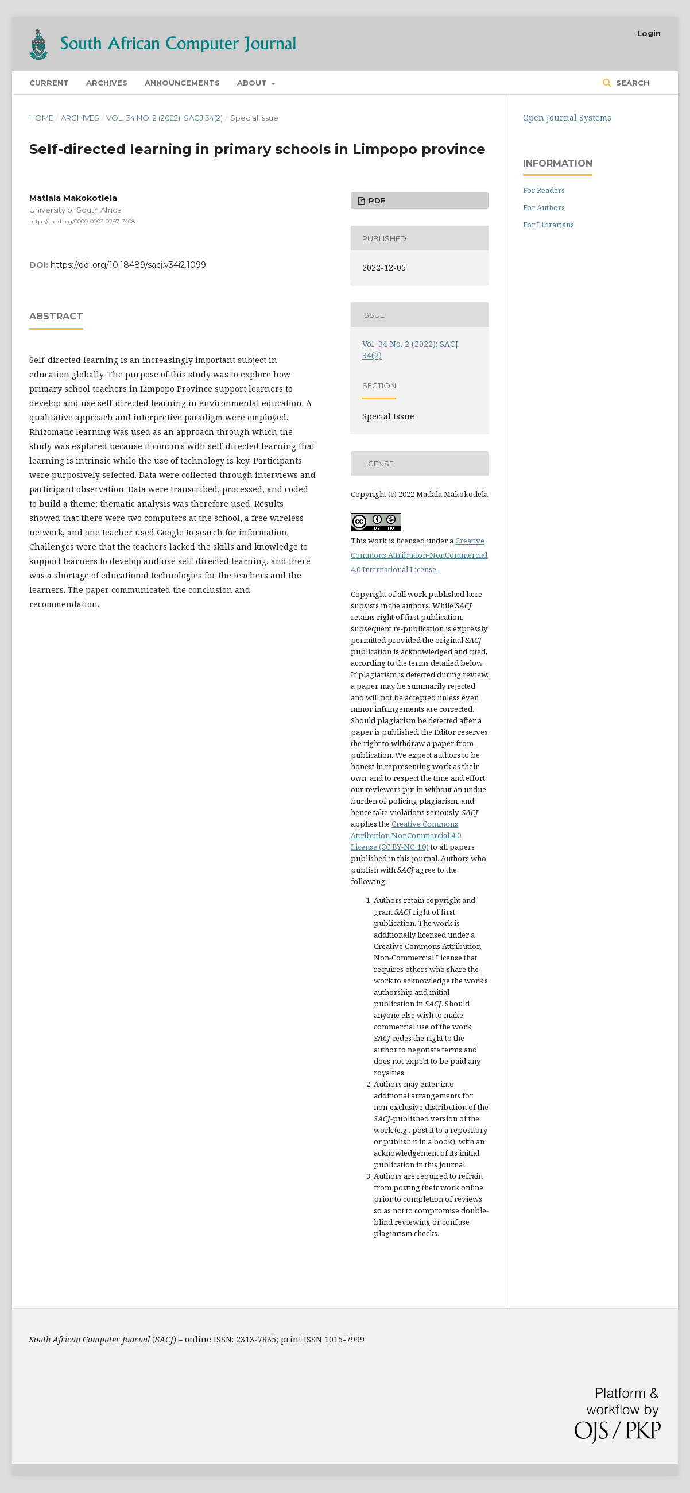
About (253, 82)
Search (631, 82)
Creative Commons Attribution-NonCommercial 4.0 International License (419, 554)
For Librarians (548, 224)
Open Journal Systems (567, 117)
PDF (376, 200)
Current (49, 82)
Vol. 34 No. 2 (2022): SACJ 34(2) (164, 117)
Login (649, 33)
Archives (106, 82)
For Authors (544, 207)
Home (41, 117)
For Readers (544, 190)
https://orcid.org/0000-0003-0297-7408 (82, 221)
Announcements (182, 82)
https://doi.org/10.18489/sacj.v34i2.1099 (128, 265)
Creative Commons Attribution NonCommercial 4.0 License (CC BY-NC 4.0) (406, 835)
